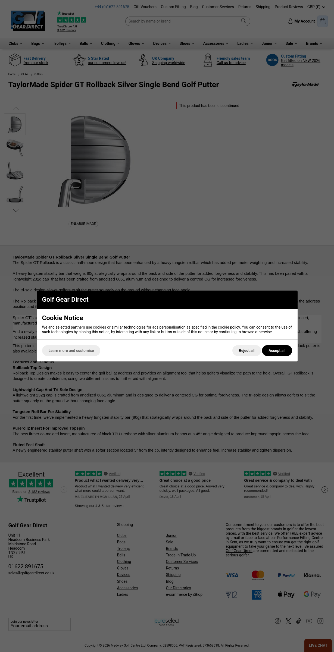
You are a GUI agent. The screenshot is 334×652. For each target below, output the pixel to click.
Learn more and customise (71, 350)
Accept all (277, 350)
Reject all (247, 350)
